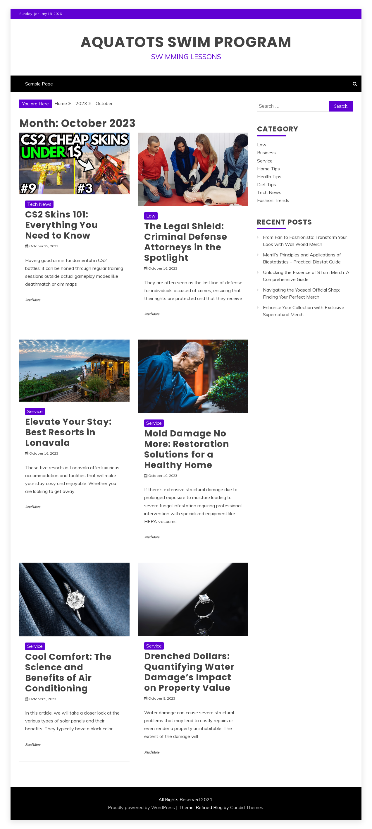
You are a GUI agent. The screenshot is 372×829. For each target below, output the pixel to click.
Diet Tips (266, 184)
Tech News (39, 204)
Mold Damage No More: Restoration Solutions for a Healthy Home (186, 449)
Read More (32, 300)
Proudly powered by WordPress (141, 807)
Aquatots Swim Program (186, 42)
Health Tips (269, 176)
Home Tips (268, 169)
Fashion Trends (273, 200)
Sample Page (39, 84)
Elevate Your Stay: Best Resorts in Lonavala (68, 432)
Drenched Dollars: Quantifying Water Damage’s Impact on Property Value (189, 672)
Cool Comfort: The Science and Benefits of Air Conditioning (68, 673)
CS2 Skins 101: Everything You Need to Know (61, 225)
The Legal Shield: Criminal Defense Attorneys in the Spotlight (185, 242)
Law (151, 216)
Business (266, 152)
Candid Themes (246, 807)
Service (35, 411)
